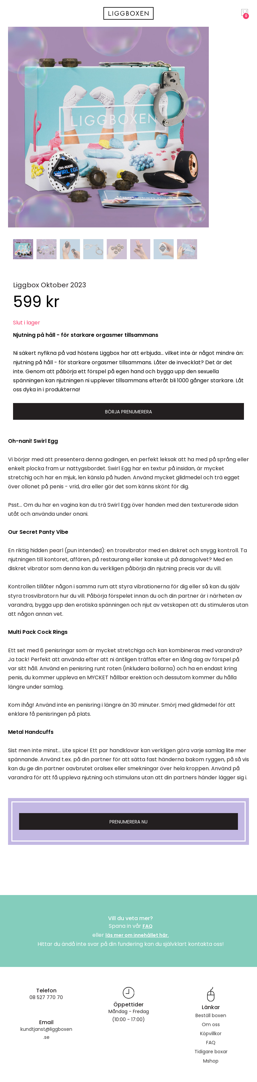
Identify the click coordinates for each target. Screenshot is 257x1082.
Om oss (211, 1024)
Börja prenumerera (128, 411)
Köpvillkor (211, 1033)
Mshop (211, 1061)
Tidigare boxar (211, 1051)
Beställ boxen (210, 1015)
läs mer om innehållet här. (137, 935)
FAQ (148, 926)
